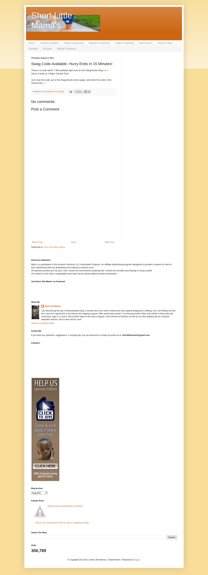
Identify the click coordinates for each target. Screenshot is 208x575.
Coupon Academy (49, 43)
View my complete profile (42, 323)
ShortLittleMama (53, 306)
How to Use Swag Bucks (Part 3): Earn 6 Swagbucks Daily (62, 523)
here (105, 70)
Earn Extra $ (145, 43)
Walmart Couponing (99, 43)
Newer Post (37, 242)
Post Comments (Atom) (54, 247)
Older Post (109, 242)
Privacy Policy (164, 43)
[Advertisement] (73, 213)
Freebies (33, 48)
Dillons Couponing (74, 43)
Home (31, 43)
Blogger (136, 560)
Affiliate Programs (66, 48)
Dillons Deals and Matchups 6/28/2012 (65, 506)
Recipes (47, 48)
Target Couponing (124, 43)
